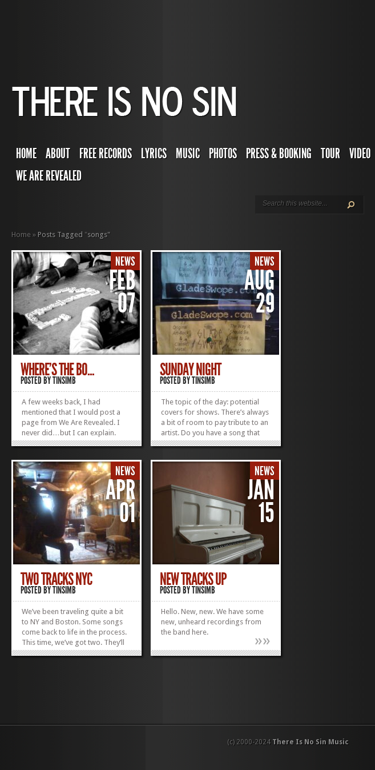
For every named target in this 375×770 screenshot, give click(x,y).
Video (359, 154)
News (125, 261)
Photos (223, 154)
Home (26, 154)
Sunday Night (190, 369)
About (58, 154)
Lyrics (154, 154)
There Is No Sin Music (310, 742)
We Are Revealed (49, 176)
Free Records (105, 154)
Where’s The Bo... (57, 369)
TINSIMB (64, 380)
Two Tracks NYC (56, 579)
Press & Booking (279, 154)
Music (188, 154)
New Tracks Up (193, 579)
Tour (330, 154)
